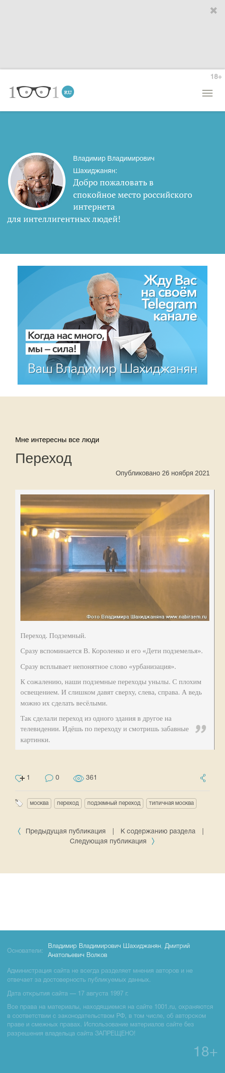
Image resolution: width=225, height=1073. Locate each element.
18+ (216, 77)
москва (39, 803)
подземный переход (114, 803)
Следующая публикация (112, 842)
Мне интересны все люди (57, 439)
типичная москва (171, 803)
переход (68, 803)
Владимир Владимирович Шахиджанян (104, 946)
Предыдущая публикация (62, 832)
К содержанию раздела (158, 832)
